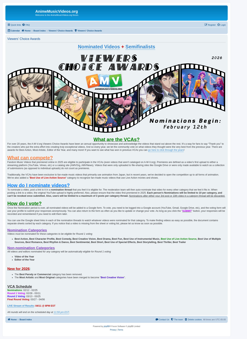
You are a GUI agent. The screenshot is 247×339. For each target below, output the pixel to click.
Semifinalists (140, 46)
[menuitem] (26, 25)
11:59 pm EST (61, 312)
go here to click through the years (166, 150)
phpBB (106, 326)
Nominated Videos (99, 46)
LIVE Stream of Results (20, 305)
